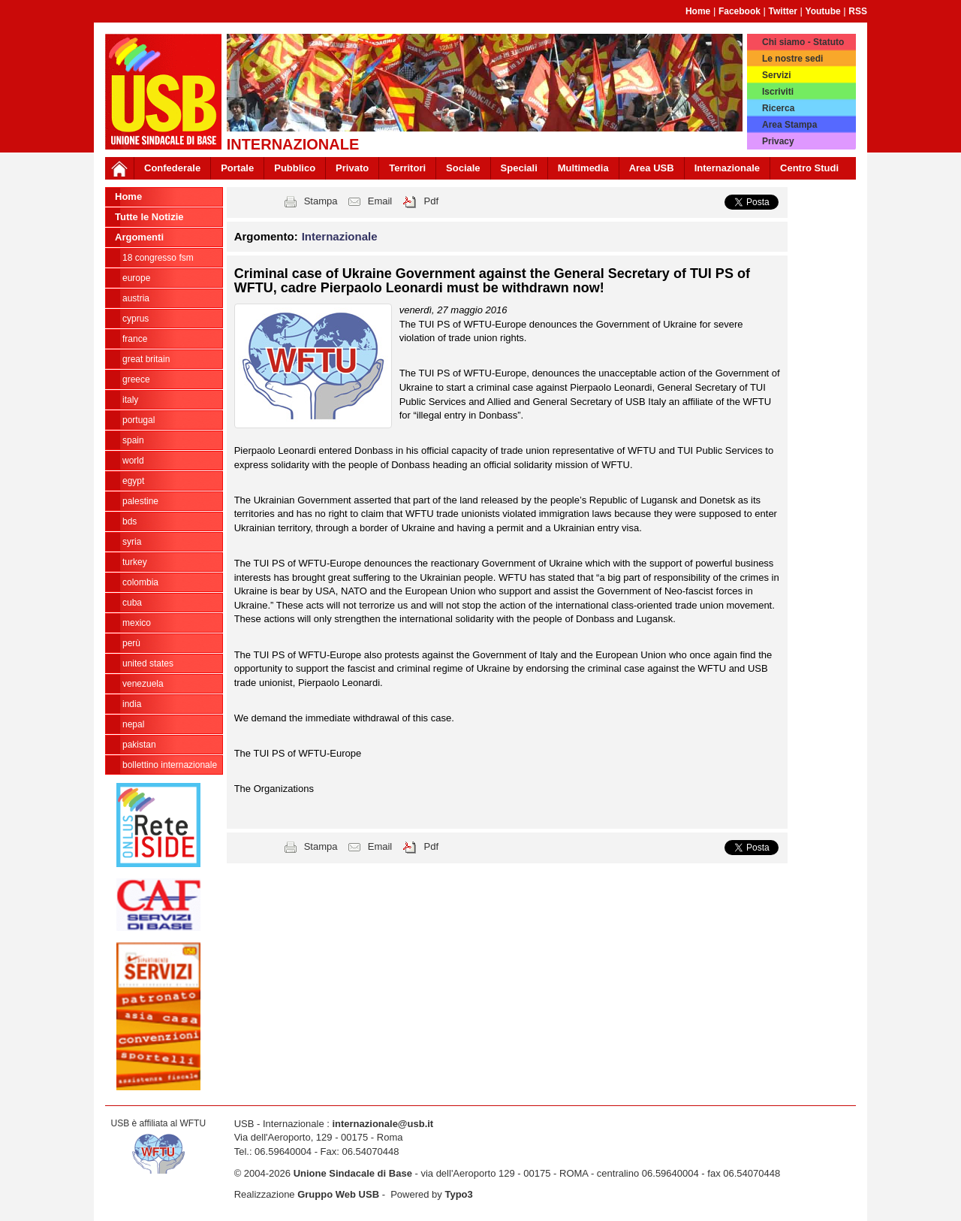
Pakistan (139, 744)
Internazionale (727, 168)
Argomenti (139, 237)
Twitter (783, 11)
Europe (136, 278)
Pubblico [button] (294, 168)
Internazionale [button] (340, 236)
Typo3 (458, 1194)
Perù (131, 643)
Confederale (172, 168)
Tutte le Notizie (149, 216)
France (134, 339)
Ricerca (778, 108)
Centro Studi (809, 168)
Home (697, 11)
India (131, 704)
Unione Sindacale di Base (353, 1173)
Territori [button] (407, 168)
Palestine (140, 501)
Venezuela (143, 684)
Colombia (140, 582)
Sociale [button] (463, 168)
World (133, 460)
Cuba (132, 602)
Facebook (739, 11)
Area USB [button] (651, 168)
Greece (136, 379)
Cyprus (135, 318)
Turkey (134, 562)
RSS (857, 11)
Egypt (133, 481)
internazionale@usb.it (382, 1123)
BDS (129, 521)
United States (147, 663)
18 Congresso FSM (158, 257)
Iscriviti (778, 91)
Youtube (823, 11)
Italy (130, 399)
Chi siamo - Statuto (803, 42)
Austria (135, 298)
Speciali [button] (519, 168)
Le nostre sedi (792, 58)
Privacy (778, 141)
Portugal (138, 420)
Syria (131, 541)
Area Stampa (789, 124)
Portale (237, 168)
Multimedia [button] (583, 168)
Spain (133, 440)
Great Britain (146, 359)
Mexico (136, 623)
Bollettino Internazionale (169, 765)
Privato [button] (352, 168)
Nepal (133, 724)
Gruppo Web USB (338, 1194)
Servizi (776, 75)
